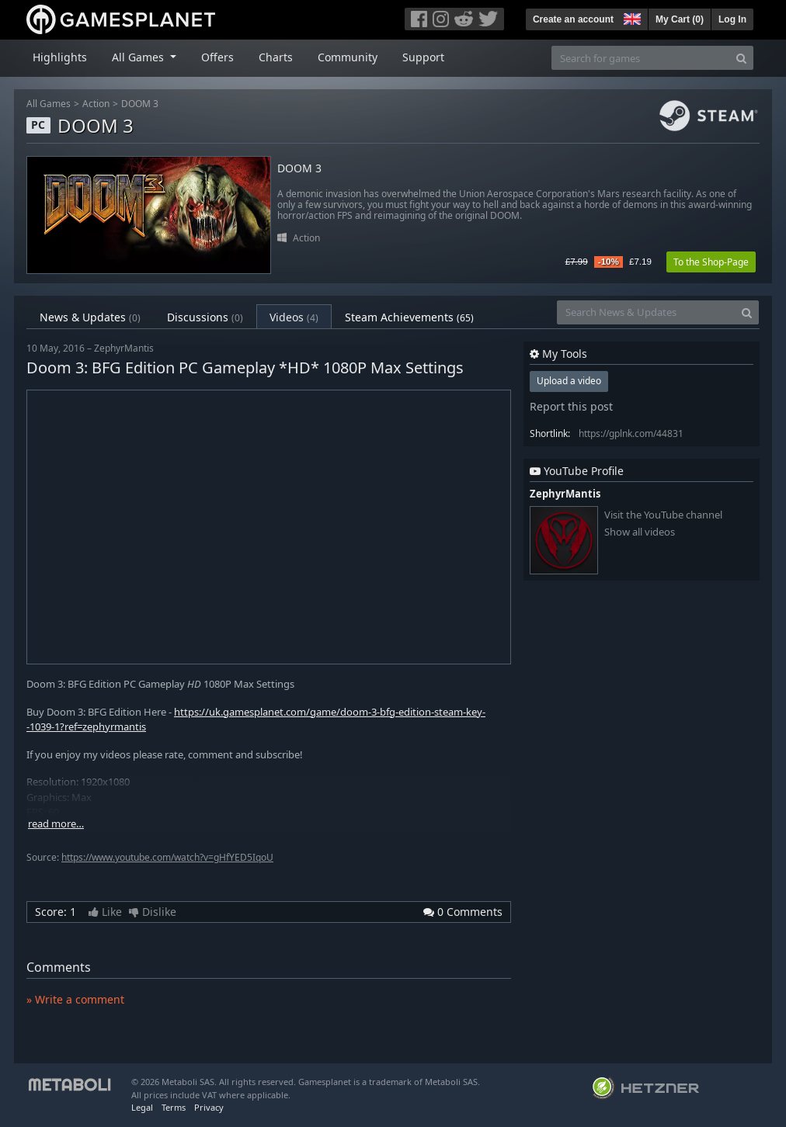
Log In (732, 19)
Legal (142, 1107)
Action (96, 103)
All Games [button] (139, 57)
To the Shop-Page (711, 262)
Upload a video (569, 380)
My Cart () (680, 19)
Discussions (205, 317)
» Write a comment (75, 999)
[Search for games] (640, 58)
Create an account (573, 19)
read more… (56, 824)
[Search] (741, 58)
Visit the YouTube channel (663, 515)
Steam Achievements (409, 317)
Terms (174, 1107)
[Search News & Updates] (646, 312)
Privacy (209, 1107)
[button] (631, 17)
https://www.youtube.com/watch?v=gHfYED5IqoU (167, 857)
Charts (276, 57)
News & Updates (90, 317)
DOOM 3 (139, 103)
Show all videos (639, 532)
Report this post (571, 406)
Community (347, 57)
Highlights (60, 57)
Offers (217, 57)
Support (423, 57)
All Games (48, 103)
